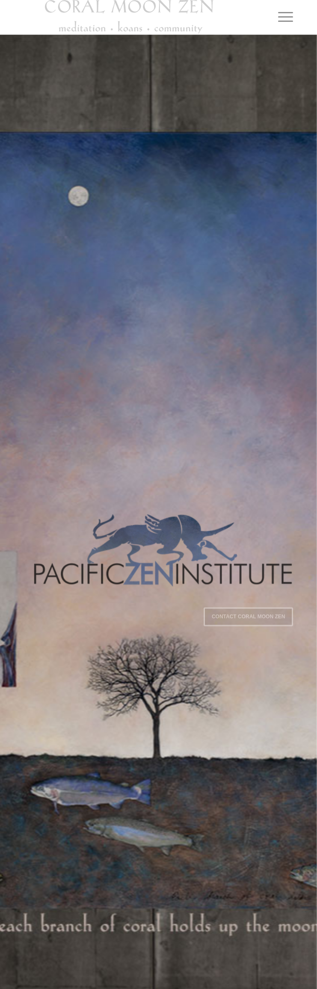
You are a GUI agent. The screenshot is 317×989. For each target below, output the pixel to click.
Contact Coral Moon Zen (248, 616)
